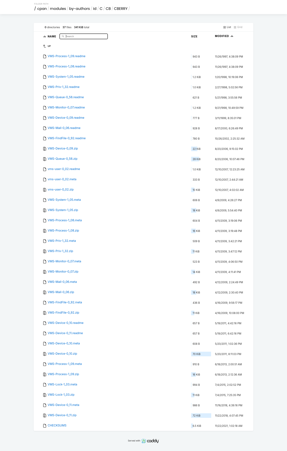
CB (108, 8)
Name (52, 36)
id (94, 8)
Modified (224, 36)
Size (194, 36)
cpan (42, 8)
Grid (238, 27)
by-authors (79, 8)
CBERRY (121, 8)
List (227, 27)
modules (58, 8)
